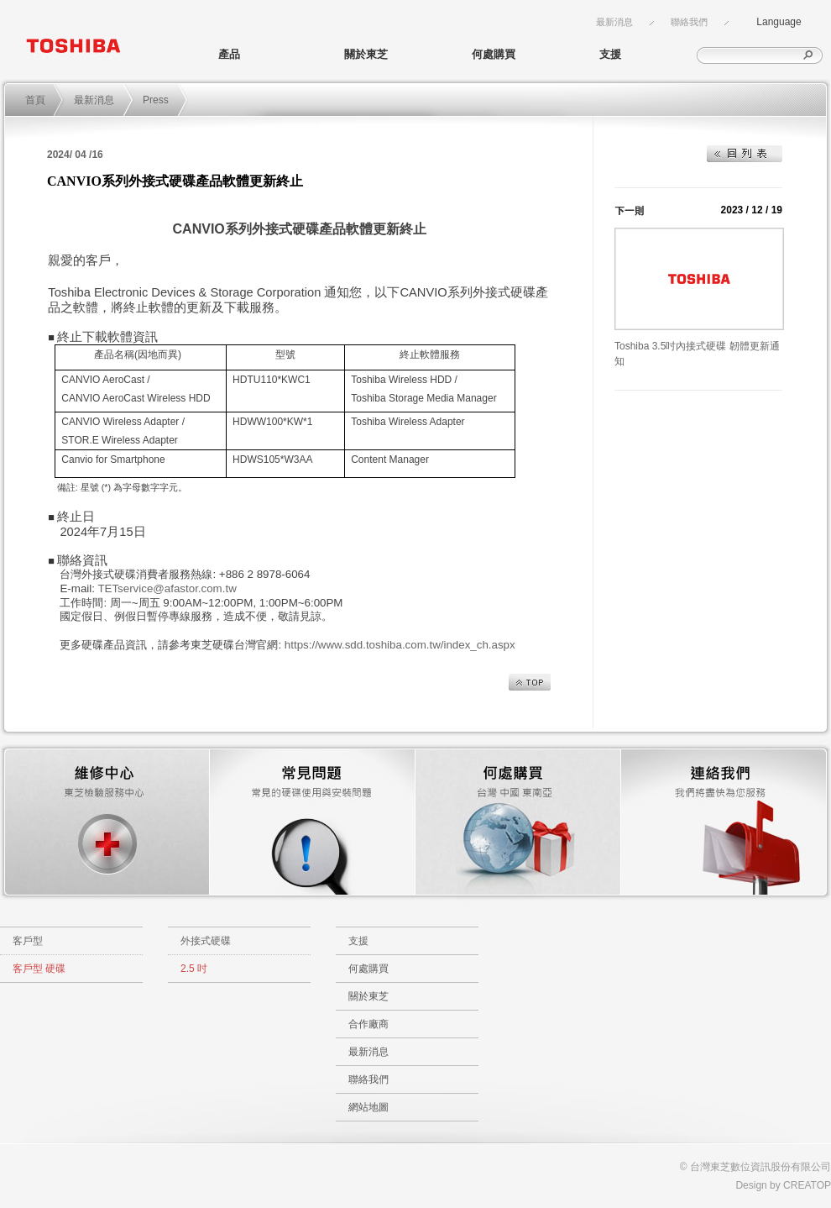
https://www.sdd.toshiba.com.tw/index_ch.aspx (400, 644)
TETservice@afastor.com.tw (166, 588)
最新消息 (614, 22)
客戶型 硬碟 (39, 968)
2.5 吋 (193, 968)
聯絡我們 (689, 22)
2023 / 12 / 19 (751, 210)
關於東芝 (366, 54)
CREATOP (807, 1185)
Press (156, 100)
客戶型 (28, 941)
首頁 (35, 100)
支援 (610, 54)
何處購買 (493, 54)
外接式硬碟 (205, 941)
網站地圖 (368, 1107)
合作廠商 (368, 1024)
